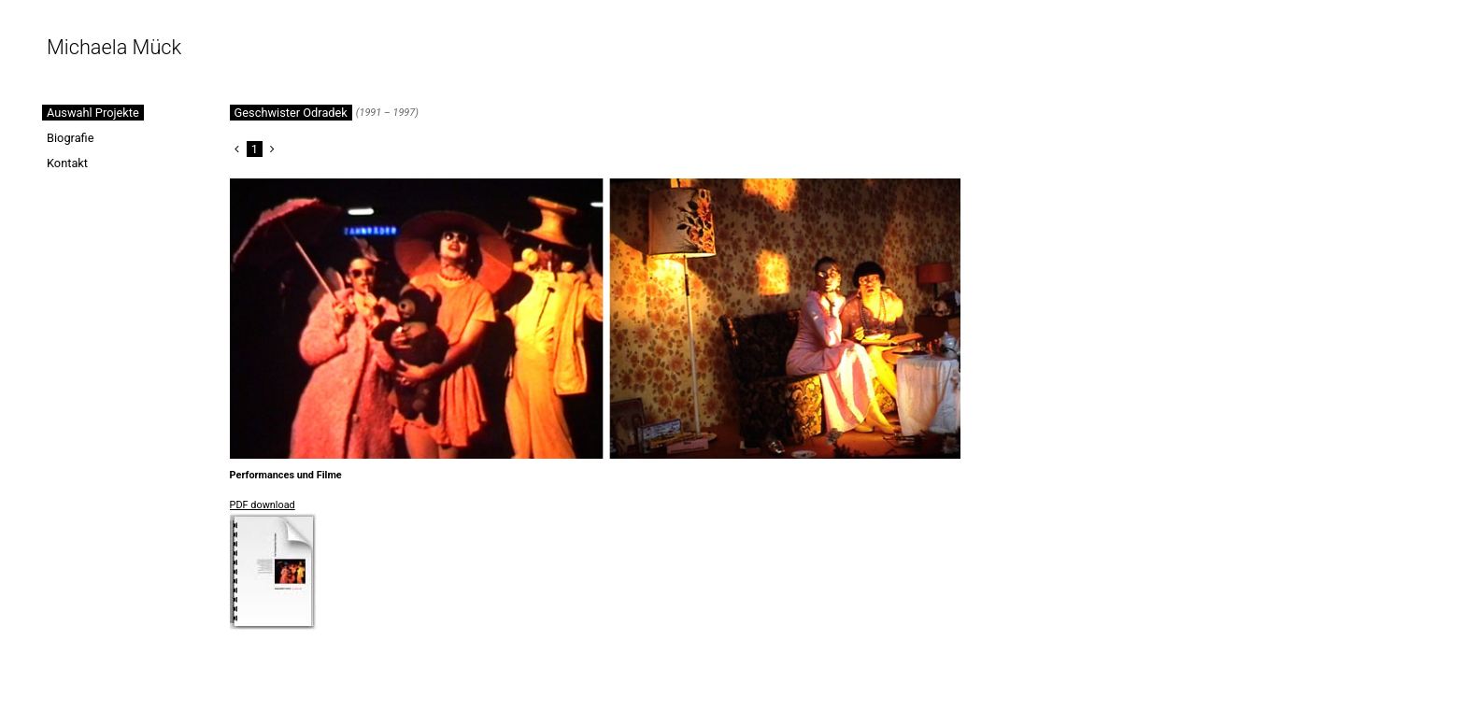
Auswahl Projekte (93, 113)
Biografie (70, 138)
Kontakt (67, 163)
